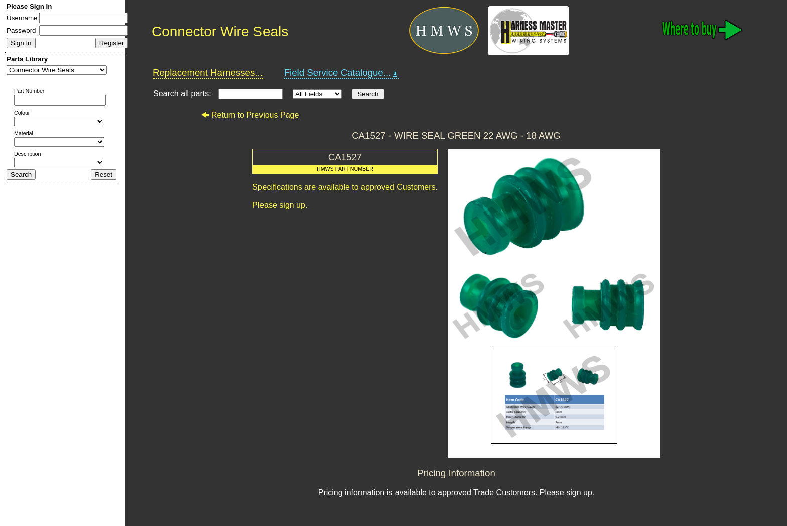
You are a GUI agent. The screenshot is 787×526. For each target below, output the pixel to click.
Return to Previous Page (250, 115)
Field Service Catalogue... (342, 72)
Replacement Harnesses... (208, 72)
